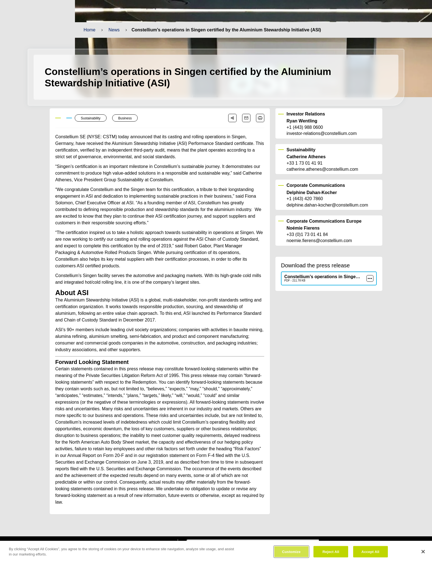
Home (89, 29)
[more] (369, 278)
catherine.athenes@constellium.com (322, 169)
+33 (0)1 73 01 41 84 (307, 234)
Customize (291, 554)
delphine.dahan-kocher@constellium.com (327, 205)
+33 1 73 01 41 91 (304, 163)
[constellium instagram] (165, 538)
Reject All (330, 554)
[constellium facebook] (116, 538)
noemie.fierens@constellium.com (319, 240)
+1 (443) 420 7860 (305, 199)
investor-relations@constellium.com (321, 134)
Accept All (370, 554)
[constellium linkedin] (132, 538)
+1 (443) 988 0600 (305, 127)
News (113, 29)
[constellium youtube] (149, 538)
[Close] (423, 553)
